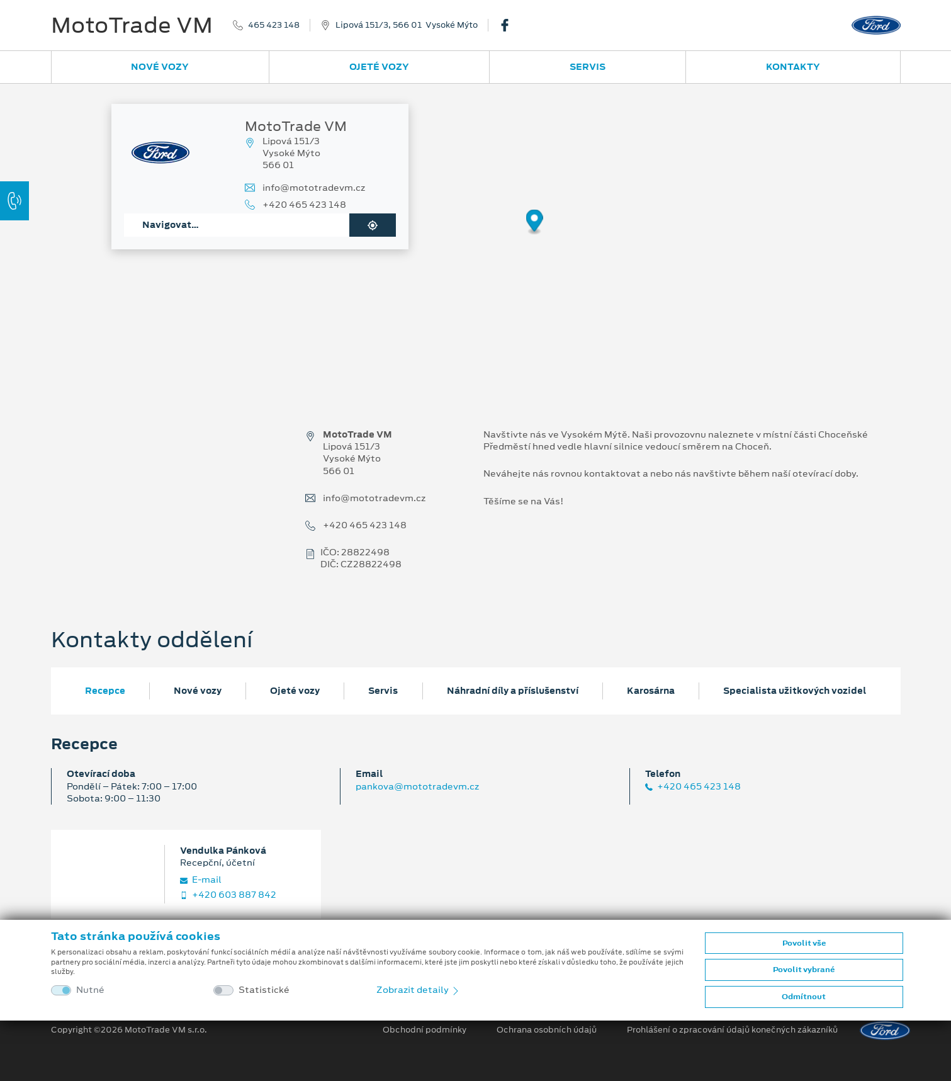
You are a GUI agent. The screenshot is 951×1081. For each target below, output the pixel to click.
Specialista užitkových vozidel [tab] (794, 690)
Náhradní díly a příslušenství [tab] (512, 690)
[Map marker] (534, 222)
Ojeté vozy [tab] (295, 690)
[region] (475, 231)
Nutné (90, 990)
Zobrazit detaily (418, 989)
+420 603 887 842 (228, 895)
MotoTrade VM (132, 25)
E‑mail (201, 880)
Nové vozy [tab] (198, 690)
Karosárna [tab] (651, 690)
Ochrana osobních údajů (547, 1030)
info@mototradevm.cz (313, 188)
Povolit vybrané (804, 970)
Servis (587, 66)
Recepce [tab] (105, 690)
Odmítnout (804, 997)
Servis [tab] (383, 690)
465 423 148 (274, 25)
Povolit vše (804, 943)
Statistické (264, 990)
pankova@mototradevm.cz (417, 786)
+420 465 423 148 (304, 205)
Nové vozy (160, 66)
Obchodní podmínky (424, 1030)
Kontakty (793, 66)
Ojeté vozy (379, 66)
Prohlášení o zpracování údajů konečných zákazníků (732, 1030)
